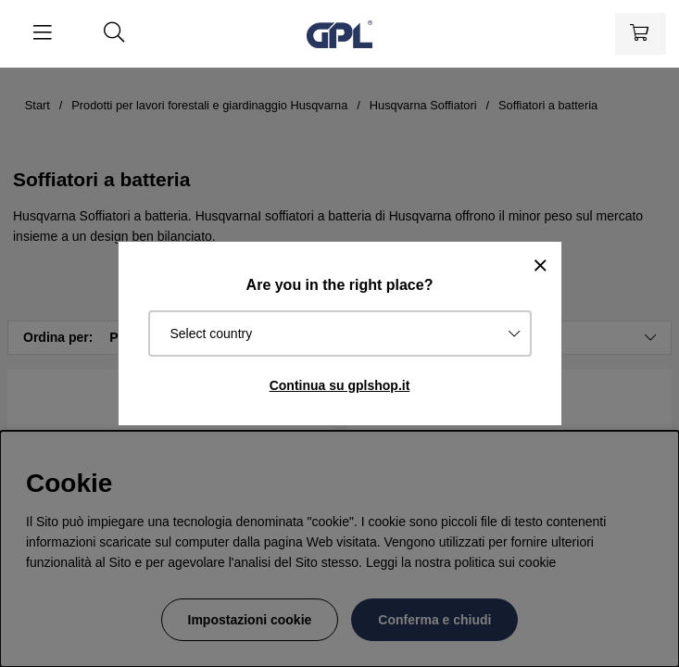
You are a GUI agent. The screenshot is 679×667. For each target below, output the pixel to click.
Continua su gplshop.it (340, 385)
